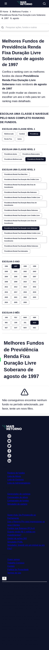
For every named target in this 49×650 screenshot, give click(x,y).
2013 (15, 287)
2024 (6, 302)
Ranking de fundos (16, 473)
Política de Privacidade (18, 569)
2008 (6, 282)
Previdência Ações (10, 154)
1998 (25, 266)
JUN (15, 322)
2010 (25, 282)
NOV (25, 327)
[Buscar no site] (44, 3)
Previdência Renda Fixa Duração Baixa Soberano (21, 210)
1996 (6, 266)
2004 (6, 276)
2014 (25, 287)
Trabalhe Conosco (15, 563)
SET (6, 327)
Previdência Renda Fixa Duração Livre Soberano (20, 228)
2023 (34, 297)
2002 (25, 271)
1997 (15, 266)
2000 (6, 271)
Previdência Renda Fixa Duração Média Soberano (21, 246)
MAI (6, 322)
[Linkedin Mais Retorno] (9, 462)
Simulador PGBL (15, 542)
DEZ (34, 327)
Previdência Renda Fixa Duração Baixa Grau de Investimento (20, 204)
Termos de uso (14, 573)
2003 (34, 271)
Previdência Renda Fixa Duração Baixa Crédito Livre (22, 197)
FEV (15, 317)
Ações (20, 139)
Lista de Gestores (15, 479)
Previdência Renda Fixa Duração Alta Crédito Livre (21, 179)
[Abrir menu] (5, 4)
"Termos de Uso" (16, 633)
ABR (34, 317)
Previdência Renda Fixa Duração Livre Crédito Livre (22, 215)
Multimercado (9, 134)
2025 (15, 302)
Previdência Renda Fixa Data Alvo (15, 174)
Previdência (34, 134)
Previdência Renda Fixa (35, 159)
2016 (6, 292)
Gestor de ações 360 (17, 538)
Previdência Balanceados (31, 154)
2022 (25, 297)
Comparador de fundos (18, 500)
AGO (34, 322)
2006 (25, 276)
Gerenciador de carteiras (18, 494)
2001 (15, 271)
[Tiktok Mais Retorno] (9, 457)
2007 (34, 276)
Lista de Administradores (18, 483)
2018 (25, 292)
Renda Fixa (8, 139)
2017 (15, 292)
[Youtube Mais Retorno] (9, 442)
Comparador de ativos (17, 497)
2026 (25, 302)
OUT (15, 327)
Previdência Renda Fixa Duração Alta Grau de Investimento (20, 186)
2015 (34, 287)
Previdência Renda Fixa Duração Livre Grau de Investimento (20, 222)
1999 (34, 266)
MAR (25, 317)
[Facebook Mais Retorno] (9, 452)
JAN (6, 317)
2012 (6, 287)
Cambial (22, 134)
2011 (34, 282)
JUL (25, 322)
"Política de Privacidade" (34, 633)
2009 (15, 282)
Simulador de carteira (17, 504)
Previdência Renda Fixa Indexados (16, 251)
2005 (15, 276)
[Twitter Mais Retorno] (9, 447)
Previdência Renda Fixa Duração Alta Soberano (20, 192)
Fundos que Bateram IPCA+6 (21, 528)
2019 (34, 292)
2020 (6, 297)
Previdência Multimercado (13, 159)
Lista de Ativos (14, 476)
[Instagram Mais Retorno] (9, 437)
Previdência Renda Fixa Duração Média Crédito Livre (22, 233)
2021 (15, 297)
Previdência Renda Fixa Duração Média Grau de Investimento (20, 240)
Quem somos (13, 559)
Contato (11, 566)
